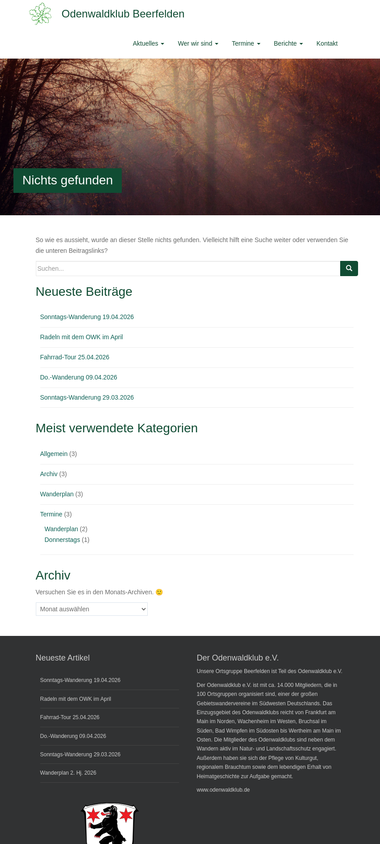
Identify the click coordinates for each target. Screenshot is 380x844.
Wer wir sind (198, 43)
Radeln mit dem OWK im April (81, 337)
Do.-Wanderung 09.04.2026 (78, 377)
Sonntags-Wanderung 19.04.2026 (87, 316)
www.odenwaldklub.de (223, 790)
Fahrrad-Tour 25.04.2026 (75, 357)
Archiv (49, 473)
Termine (246, 43)
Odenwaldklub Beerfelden (123, 14)
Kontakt (326, 43)
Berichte (288, 43)
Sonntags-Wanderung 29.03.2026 (87, 397)
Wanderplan (57, 494)
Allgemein (54, 453)
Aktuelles (149, 43)
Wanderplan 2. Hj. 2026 (68, 773)
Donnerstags (62, 539)
